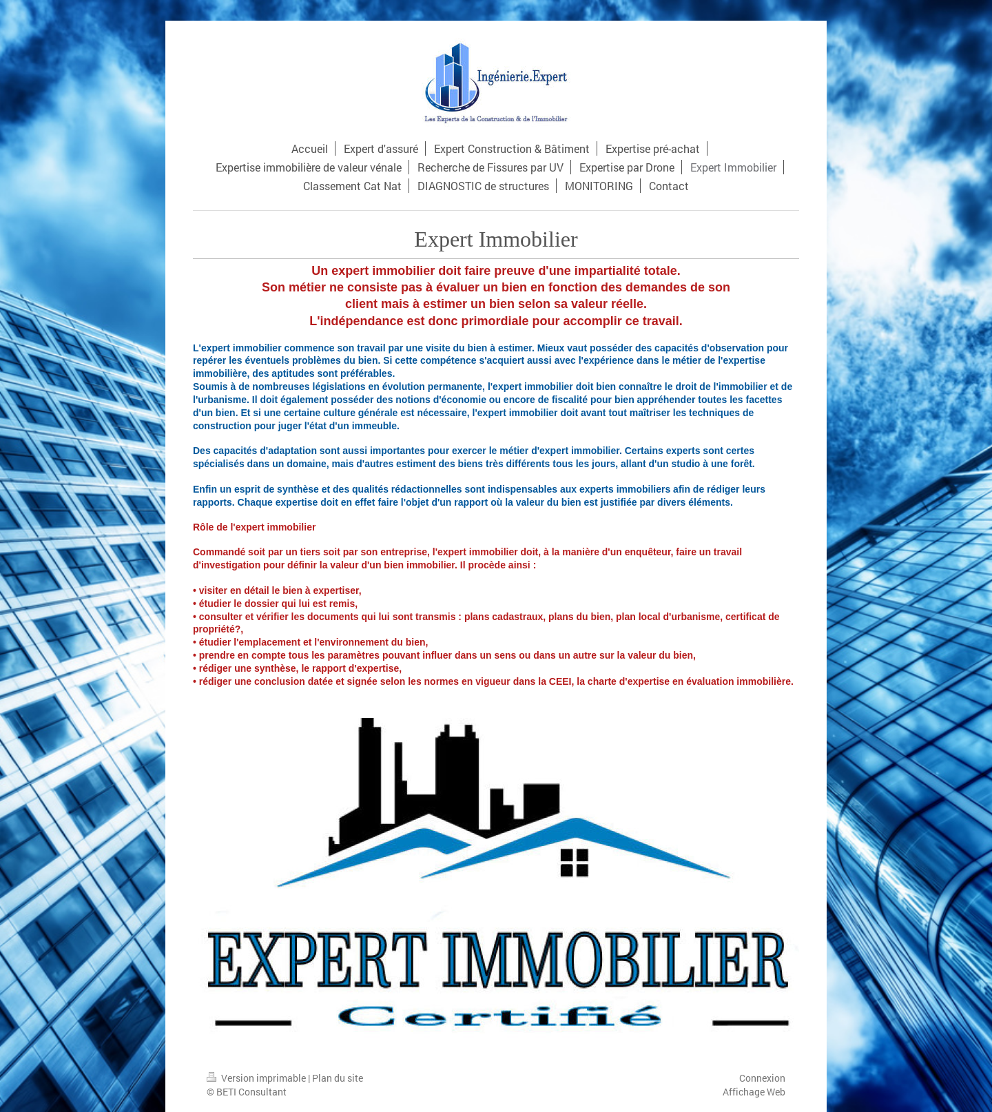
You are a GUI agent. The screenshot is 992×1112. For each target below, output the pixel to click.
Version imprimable (257, 1077)
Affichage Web (754, 1091)
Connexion (762, 1077)
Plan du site (337, 1077)
